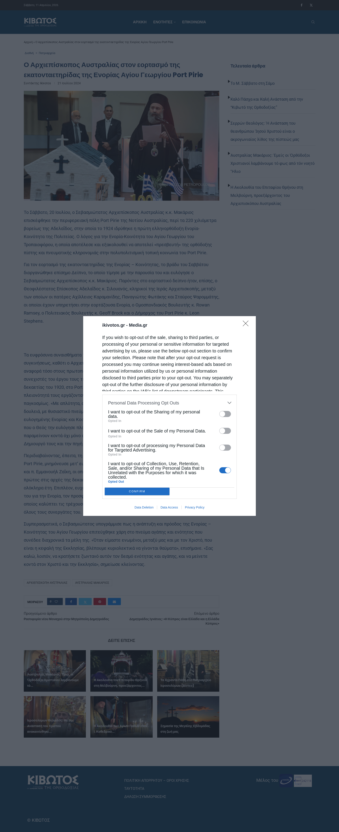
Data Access (169, 507)
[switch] (225, 414)
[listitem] (169, 402)
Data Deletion (144, 507)
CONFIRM (137, 491)
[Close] (247, 325)
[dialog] (169, 416)
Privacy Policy (194, 507)
